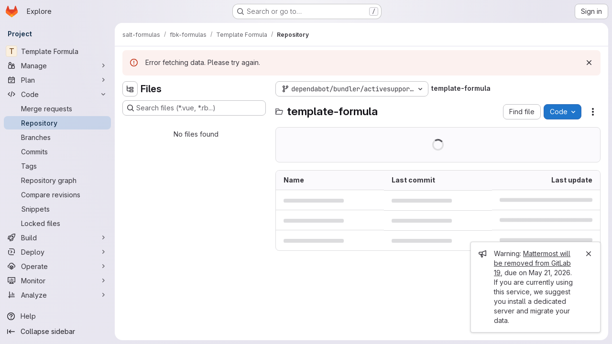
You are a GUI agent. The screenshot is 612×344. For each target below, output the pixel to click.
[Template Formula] (57, 51)
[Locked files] (57, 223)
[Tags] (57, 165)
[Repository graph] (57, 180)
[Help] (57, 316)
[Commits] (57, 151)
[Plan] (57, 79)
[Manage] (57, 65)
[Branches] (57, 137)
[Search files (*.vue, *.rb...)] (194, 108)
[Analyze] (57, 294)
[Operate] (57, 266)
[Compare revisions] (57, 194)
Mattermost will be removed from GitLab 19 (532, 263)
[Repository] (57, 122)
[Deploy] (57, 251)
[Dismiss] (589, 62)
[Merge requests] (57, 108)
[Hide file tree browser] (130, 89)
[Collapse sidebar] (57, 331)
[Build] (57, 237)
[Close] (588, 253)
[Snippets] (57, 208)
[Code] (57, 94)
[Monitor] (57, 280)
